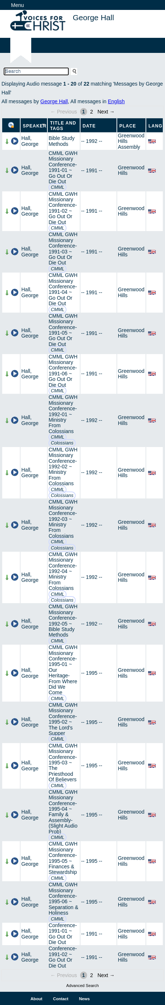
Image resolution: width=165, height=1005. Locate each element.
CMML (57, 187)
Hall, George (30, 141)
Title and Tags (63, 125)
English (116, 101)
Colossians (62, 443)
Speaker (35, 126)
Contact (60, 999)
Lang (155, 126)
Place (127, 126)
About (36, 999)
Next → (106, 112)
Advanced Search (82, 985)
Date (89, 126)
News (84, 999)
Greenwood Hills (131, 170)
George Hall (54, 101)
